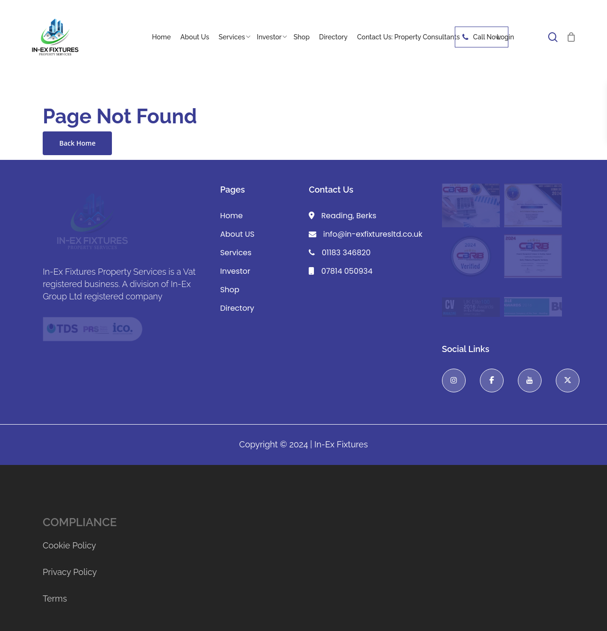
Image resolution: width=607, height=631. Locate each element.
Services (235, 252)
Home (231, 215)
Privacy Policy (70, 572)
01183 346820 (339, 252)
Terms (55, 598)
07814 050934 (340, 271)
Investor (235, 271)
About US (237, 234)
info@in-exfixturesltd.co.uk (366, 234)
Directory (237, 308)
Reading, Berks (342, 215)
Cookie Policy (69, 545)
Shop (229, 289)
